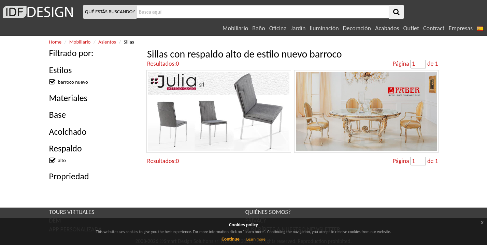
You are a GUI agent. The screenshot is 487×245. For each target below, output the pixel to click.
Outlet (411, 28)
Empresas (461, 28)
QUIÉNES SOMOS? (268, 212)
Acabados (387, 28)
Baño (258, 28)
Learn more (256, 239)
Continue (230, 239)
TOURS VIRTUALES (72, 212)
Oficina (278, 28)
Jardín (298, 28)
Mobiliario (235, 28)
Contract (434, 28)
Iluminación (324, 28)
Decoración (357, 28)
